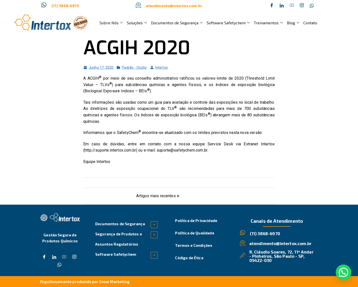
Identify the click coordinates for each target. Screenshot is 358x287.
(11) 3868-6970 (65, 5)
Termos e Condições (193, 245)
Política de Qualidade (194, 233)
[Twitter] (281, 5)
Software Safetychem (228, 22)
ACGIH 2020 (136, 48)
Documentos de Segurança (177, 22)
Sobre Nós (111, 22)
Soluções (137, 22)
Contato (310, 22)
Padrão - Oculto (134, 67)
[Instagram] (302, 5)
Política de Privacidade (196, 220)
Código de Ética (189, 257)
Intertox (161, 67)
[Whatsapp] (311, 5)
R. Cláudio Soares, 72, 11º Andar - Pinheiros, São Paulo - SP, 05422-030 (281, 256)
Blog (293, 22)
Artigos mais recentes (156, 195)
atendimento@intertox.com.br (174, 5)
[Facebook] (271, 5)
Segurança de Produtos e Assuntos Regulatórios (118, 239)
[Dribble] (292, 5)
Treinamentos (268, 22)
